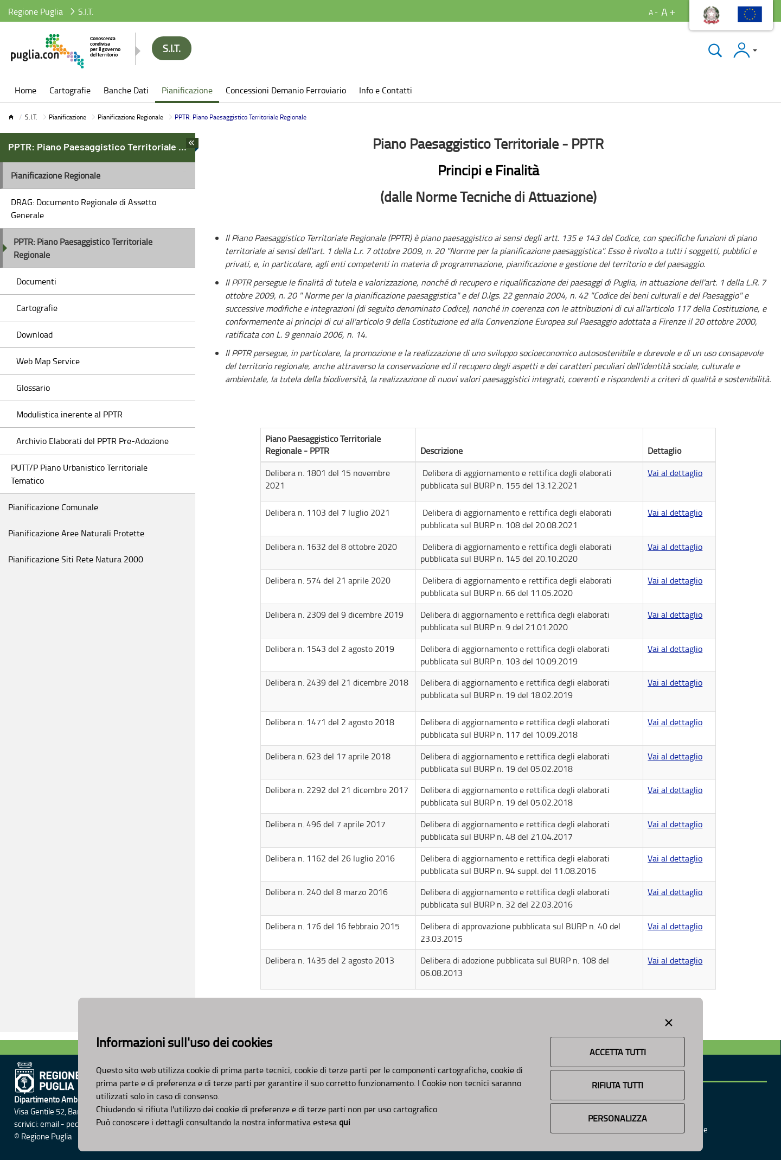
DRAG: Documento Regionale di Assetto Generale (83, 208)
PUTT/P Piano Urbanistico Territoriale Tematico (79, 473)
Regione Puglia (35, 11)
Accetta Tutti (618, 1052)
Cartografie (36, 308)
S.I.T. (31, 117)
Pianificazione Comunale (53, 507)
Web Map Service (48, 361)
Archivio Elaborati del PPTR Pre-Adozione (92, 441)
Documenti (36, 281)
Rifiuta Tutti (617, 1085)
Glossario (33, 388)
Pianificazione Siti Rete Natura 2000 (75, 559)
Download (34, 334)
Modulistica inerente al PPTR (69, 414)
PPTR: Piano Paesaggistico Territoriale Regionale (83, 248)
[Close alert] (669, 1020)
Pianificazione (67, 117)
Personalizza (617, 1118)
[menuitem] (25, 91)
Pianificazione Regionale (130, 117)
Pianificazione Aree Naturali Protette (76, 533)
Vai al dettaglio (675, 473)
